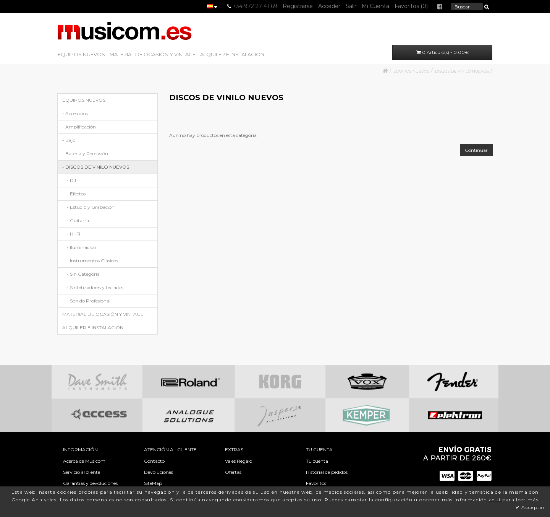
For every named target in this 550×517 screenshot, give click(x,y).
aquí (495, 499)
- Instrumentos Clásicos (92, 260)
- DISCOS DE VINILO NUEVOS (95, 167)
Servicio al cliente (81, 472)
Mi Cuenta (375, 6)
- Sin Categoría (83, 274)
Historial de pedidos (327, 472)
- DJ (71, 180)
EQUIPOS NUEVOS (81, 54)
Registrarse (298, 6)
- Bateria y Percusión (85, 153)
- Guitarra (78, 220)
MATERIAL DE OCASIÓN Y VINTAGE (153, 54)
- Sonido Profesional (88, 301)
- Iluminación (81, 247)
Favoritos (316, 483)
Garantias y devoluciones (90, 483)
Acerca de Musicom (84, 461)
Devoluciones (158, 472)
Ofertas (233, 472)
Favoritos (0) (411, 6)
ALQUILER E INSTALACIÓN (232, 54)
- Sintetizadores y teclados (95, 287)
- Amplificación (79, 127)
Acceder (329, 6)
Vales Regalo (238, 461)
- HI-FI (73, 234)
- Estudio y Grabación (91, 207)
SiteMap (153, 483)
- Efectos (76, 194)
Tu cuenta (317, 461)
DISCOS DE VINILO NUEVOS (462, 71)
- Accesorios (75, 113)
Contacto (154, 461)
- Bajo (68, 140)
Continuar (476, 150)
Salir (351, 6)
